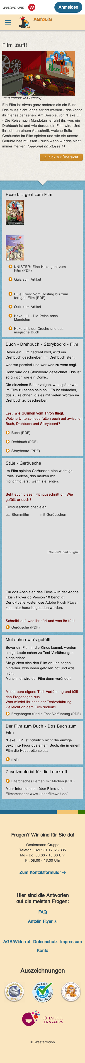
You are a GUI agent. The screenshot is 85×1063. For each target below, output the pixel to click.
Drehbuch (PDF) (24, 442)
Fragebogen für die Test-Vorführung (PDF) (46, 714)
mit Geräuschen (53, 514)
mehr (15, 759)
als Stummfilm (17, 514)
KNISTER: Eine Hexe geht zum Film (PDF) (40, 267)
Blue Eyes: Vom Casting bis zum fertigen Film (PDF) (41, 294)
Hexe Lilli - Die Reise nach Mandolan (36, 316)
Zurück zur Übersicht (61, 157)
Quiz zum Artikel (27, 279)
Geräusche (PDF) (25, 627)
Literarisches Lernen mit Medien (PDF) (43, 781)
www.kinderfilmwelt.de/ (48, 794)
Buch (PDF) (20, 433)
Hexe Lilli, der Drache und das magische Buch (38, 328)
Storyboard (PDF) (25, 451)
